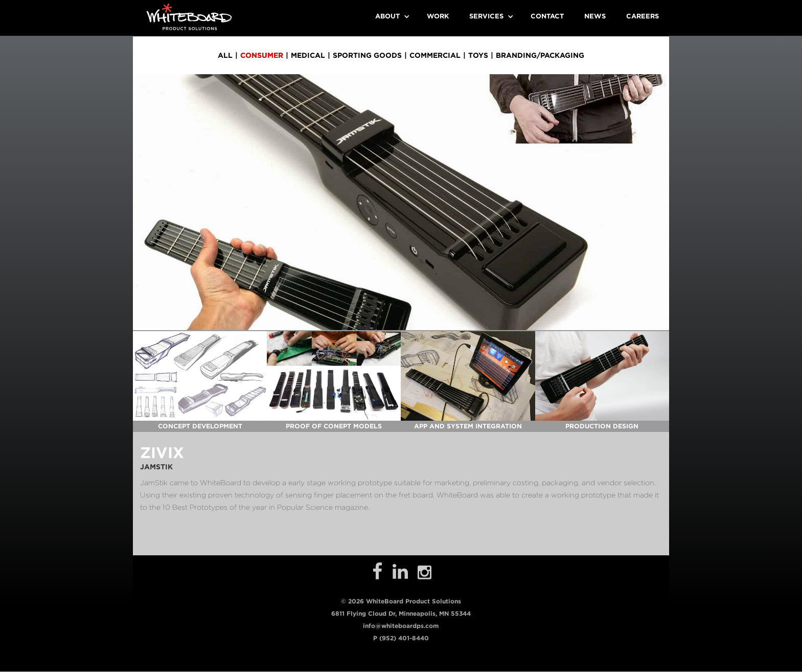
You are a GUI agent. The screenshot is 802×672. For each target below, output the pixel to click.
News (595, 16)
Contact (547, 16)
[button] (391, 16)
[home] (189, 16)
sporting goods (367, 55)
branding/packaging (540, 55)
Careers (642, 16)
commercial (435, 55)
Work (438, 16)
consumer (261, 55)
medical (308, 55)
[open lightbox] (200, 376)
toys (478, 55)
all (225, 55)
